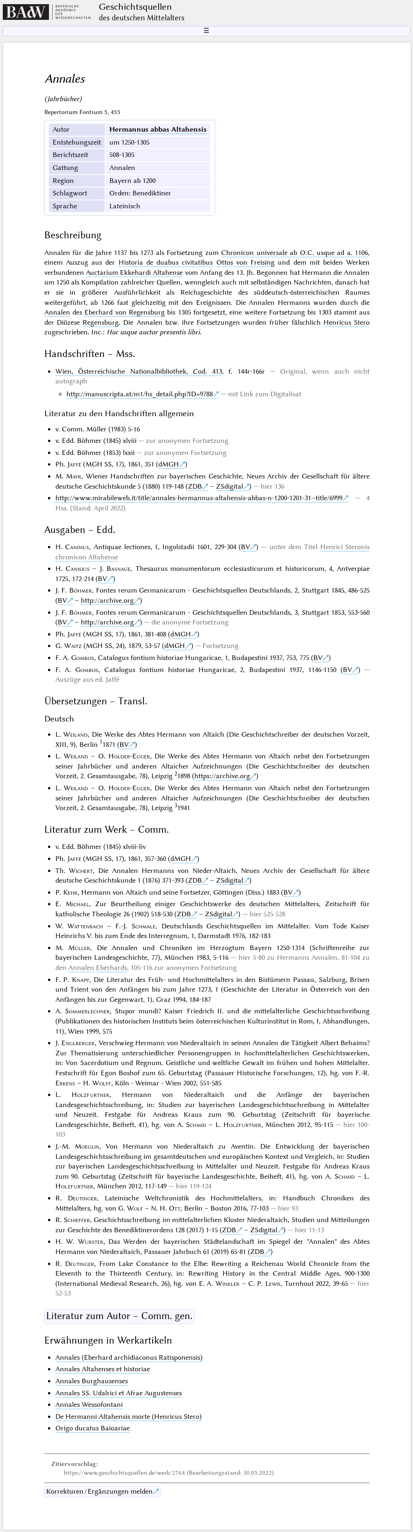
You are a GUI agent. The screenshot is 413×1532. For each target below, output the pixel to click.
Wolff (101, 1083)
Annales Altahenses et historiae (102, 1369)
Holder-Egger (129, 756)
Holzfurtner (90, 1094)
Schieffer (77, 1220)
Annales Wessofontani (89, 1404)
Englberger (78, 1043)
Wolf (135, 1208)
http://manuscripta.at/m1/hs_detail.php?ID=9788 (139, 394)
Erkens (65, 1083)
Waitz (73, 646)
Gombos (82, 658)
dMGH (168, 464)
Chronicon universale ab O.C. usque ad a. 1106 (294, 252)
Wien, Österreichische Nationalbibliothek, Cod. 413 (138, 371)
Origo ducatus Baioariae (92, 1428)
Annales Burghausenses (91, 1381)
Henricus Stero (346, 322)
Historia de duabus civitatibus (166, 262)
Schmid (196, 1124)
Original (292, 371)
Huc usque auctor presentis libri (153, 332)
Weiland (75, 734)
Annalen (57, 312)
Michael (77, 904)
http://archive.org (107, 600)
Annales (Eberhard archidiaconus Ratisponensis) (129, 1357)
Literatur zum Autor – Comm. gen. (119, 1316)
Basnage (119, 568)
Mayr (73, 476)
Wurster (90, 1241)
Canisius (77, 547)
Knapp (80, 979)
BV (245, 547)
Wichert (81, 870)
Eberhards (111, 967)
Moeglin (87, 1146)
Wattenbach (85, 926)
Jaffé (74, 464)
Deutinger (82, 1198)
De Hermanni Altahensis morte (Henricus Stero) (128, 1416)
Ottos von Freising (245, 262)
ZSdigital (229, 486)
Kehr (70, 892)
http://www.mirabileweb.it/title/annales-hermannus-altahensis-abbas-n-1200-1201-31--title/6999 (198, 498)
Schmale (144, 926)
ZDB (195, 486)
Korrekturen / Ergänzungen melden (99, 1491)
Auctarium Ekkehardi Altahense (134, 272)
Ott (174, 1208)
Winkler (227, 1283)
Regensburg (101, 322)
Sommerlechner (87, 1011)
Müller (79, 948)
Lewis (273, 1283)
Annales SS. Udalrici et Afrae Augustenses (118, 1393)
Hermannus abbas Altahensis (158, 129)
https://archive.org (222, 776)
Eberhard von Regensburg (124, 312)
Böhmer (80, 590)
